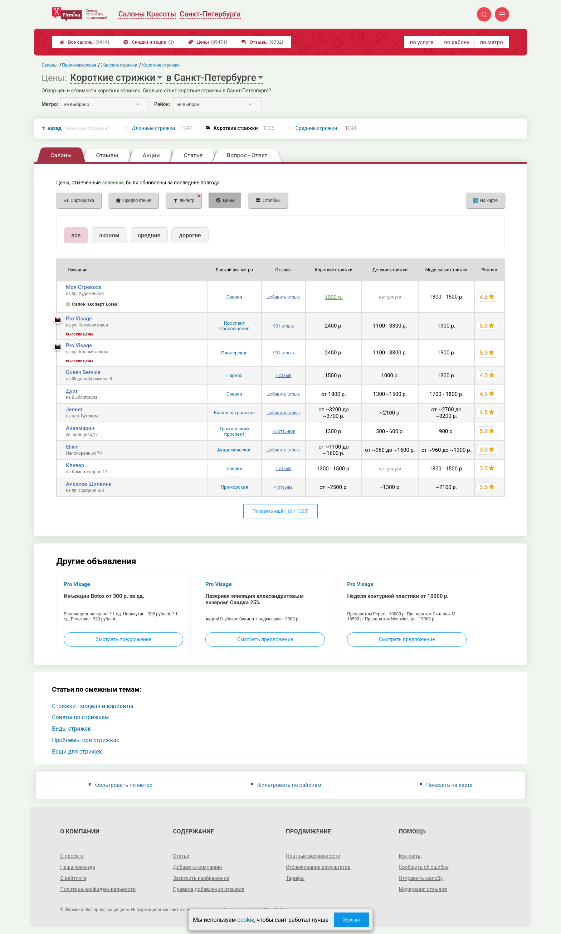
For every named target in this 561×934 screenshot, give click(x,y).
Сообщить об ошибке (423, 867)
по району (456, 42)
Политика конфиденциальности (98, 889)
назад (78, 128)
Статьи (181, 856)
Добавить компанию (197, 867)
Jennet (74, 409)
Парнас (234, 375)
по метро (491, 42)
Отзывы (262, 42)
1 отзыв (283, 375)
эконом (109, 235)
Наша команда (77, 867)
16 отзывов (283, 431)
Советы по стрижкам (80, 717)
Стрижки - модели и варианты (92, 706)
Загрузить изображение (201, 878)
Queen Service (83, 372)
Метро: (50, 104)
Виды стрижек (71, 728)
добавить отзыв (283, 297)
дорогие (190, 235)
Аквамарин (80, 428)
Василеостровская (234, 412)
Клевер (75, 465)
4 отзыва (283, 487)
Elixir (72, 447)
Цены (207, 42)
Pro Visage (79, 318)
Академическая (234, 450)
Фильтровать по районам (286, 785)
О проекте (72, 856)
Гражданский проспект (234, 431)
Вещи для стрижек (77, 751)
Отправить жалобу (421, 878)
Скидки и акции (148, 42)
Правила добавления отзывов (209, 889)
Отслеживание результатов (318, 867)
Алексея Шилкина (89, 484)
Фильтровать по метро (120, 785)
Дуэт (72, 391)
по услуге (422, 42)
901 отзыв (283, 326)
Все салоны (84, 42)
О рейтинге (73, 878)
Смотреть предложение (123, 639)
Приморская (234, 487)
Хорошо (351, 920)
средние (149, 235)
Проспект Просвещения (234, 325)
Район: (162, 104)
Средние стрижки (316, 128)
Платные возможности (313, 856)
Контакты (410, 856)
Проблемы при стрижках (85, 740)
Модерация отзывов (423, 889)
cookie (245, 919)
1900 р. (334, 297)
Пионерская (234, 352)
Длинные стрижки (153, 128)
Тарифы (295, 878)
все (76, 235)
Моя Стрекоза (84, 287)
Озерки (234, 297)
